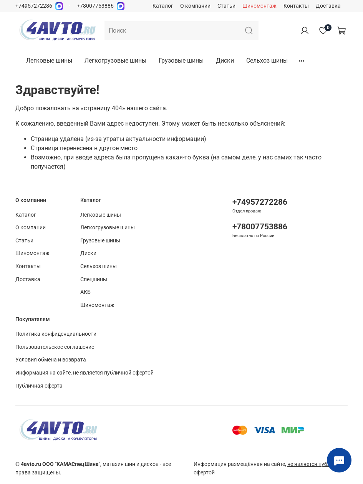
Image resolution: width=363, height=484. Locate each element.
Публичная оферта (39, 386)
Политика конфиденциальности (55, 334)
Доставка (328, 6)
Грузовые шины (181, 60)
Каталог (162, 6)
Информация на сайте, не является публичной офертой (84, 373)
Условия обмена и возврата (50, 359)
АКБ (85, 292)
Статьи (226, 6)
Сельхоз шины (267, 60)
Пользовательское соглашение (54, 347)
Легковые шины (49, 60)
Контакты (296, 6)
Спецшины (93, 279)
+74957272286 (33, 6)
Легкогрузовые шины (115, 60)
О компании (195, 6)
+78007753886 (95, 6)
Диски (225, 60)
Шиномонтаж (259, 6)
